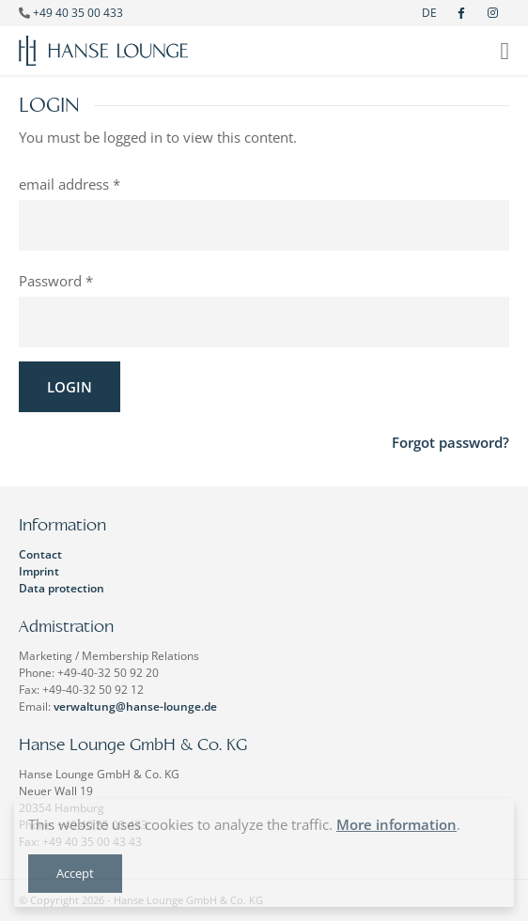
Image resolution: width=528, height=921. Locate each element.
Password (50, 280)
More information (396, 824)
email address (64, 184)
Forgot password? (450, 442)
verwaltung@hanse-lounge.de (135, 706)
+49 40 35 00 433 (78, 13)
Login (69, 386)
